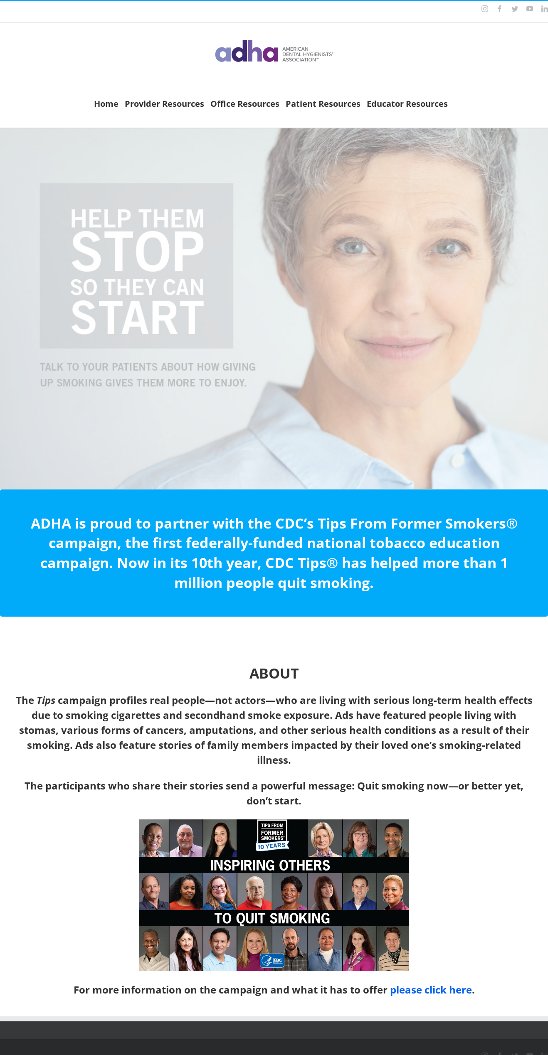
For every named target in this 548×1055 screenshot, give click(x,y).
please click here (431, 989)
